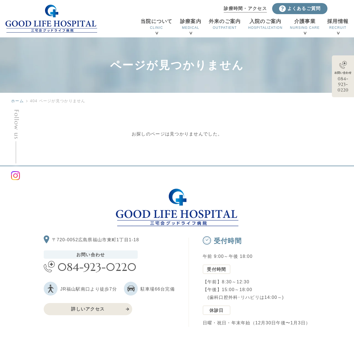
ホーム (17, 101)
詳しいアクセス (88, 309)
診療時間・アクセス (245, 8)
